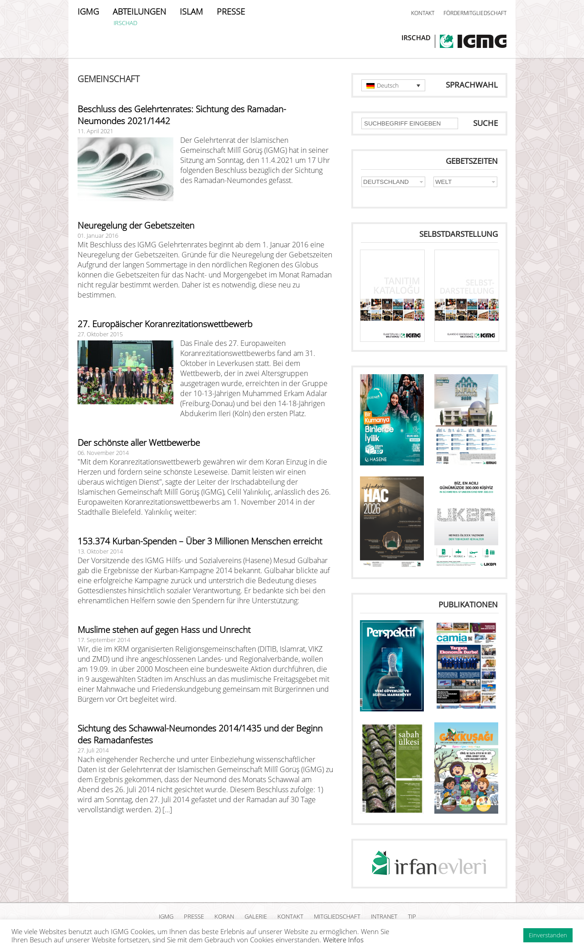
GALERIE (256, 916)
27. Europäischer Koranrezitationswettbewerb (165, 324)
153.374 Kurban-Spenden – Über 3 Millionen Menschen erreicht (200, 541)
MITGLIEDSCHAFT (337, 916)
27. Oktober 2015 (100, 334)
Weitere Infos (343, 939)
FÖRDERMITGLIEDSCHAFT (474, 13)
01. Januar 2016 (98, 235)
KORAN (224, 916)
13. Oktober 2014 (100, 551)
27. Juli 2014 (93, 750)
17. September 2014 (104, 640)
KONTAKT (422, 13)
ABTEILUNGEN (139, 11)
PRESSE (231, 11)
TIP (412, 916)
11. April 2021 (95, 131)
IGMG (88, 11)
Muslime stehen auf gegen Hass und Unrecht (164, 630)
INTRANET (384, 916)
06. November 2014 (103, 453)
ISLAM (191, 11)
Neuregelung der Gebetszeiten (136, 225)
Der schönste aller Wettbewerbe (139, 443)
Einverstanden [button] (548, 935)
